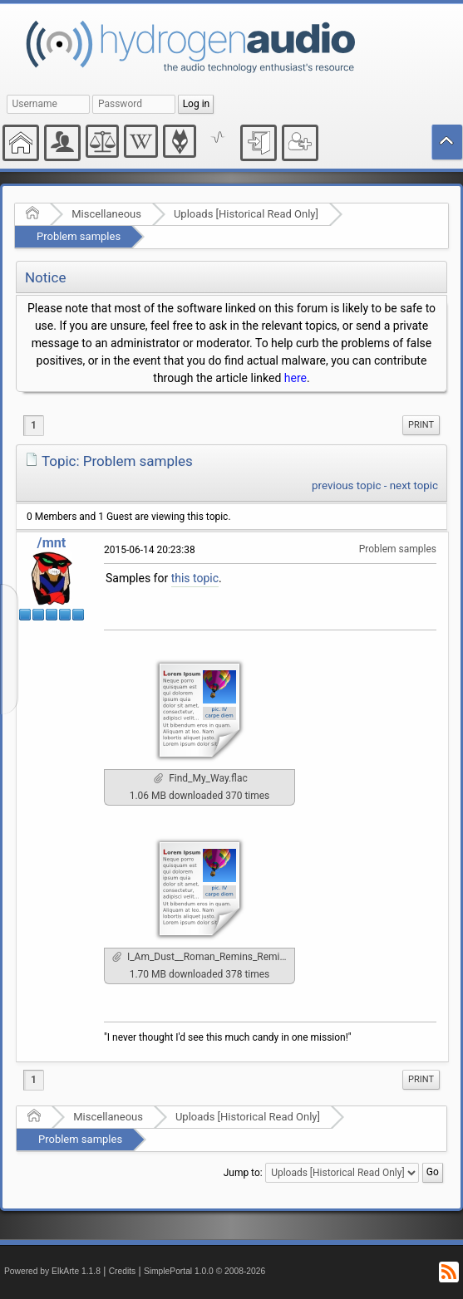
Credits (122, 1271)
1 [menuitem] (34, 425)
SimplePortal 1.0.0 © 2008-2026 (204, 1271)
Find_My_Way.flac (200, 778)
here (295, 378)
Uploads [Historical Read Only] (246, 214)
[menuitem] (421, 425)
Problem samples (79, 236)
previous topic (346, 485)
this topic (195, 578)
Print (421, 424)
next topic (414, 485)
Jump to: (243, 1173)
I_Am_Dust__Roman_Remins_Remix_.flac (203, 957)
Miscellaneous (106, 214)
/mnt (51, 543)
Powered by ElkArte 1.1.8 (52, 1271)
